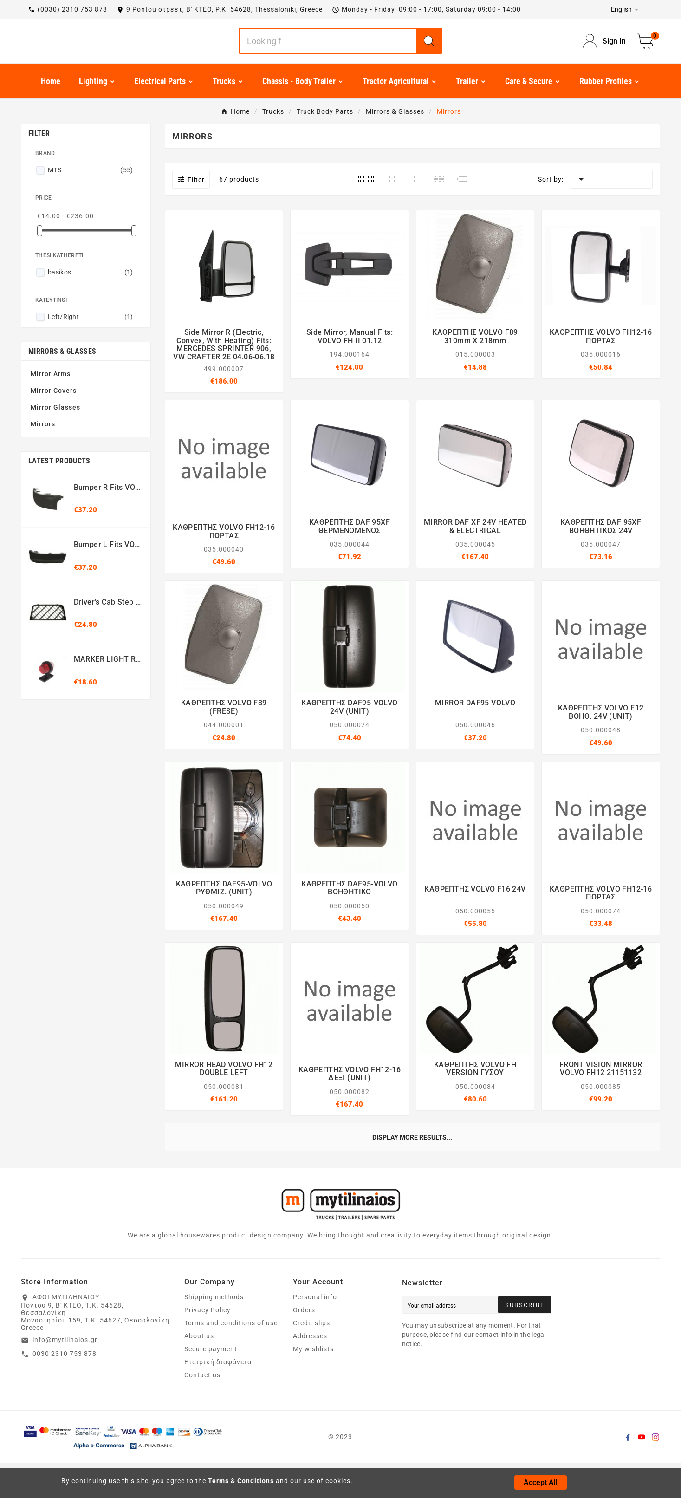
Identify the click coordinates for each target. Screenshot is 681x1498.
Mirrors (43, 458)
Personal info (315, 1331)
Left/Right (90, 351)
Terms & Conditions (241, 1481)
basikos (90, 307)
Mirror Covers (54, 425)
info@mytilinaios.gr (64, 1374)
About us (199, 1370)
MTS (90, 204)
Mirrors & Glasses (62, 386)
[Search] (328, 58)
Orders (304, 1344)
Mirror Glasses (55, 442)
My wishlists (313, 1383)
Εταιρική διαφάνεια (218, 1396)
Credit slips (311, 1357)
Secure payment (210, 1383)
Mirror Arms (51, 408)
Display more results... (412, 1172)
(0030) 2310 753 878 (72, 9)
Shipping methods (214, 1331)
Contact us (202, 1409)
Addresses (310, 1370)
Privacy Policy (207, 1344)
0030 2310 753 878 (64, 1388)
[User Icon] (604, 59)
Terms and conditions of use (231, 1357)
